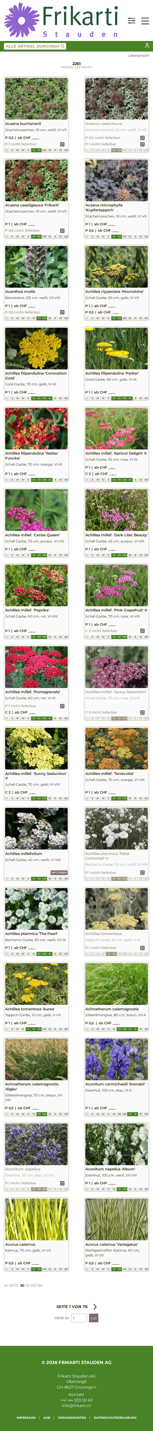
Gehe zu (62, 1318)
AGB (46, 1417)
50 (28, 1285)
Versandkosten (72, 1417)
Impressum (26, 1417)
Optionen (59, 872)
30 (22, 1285)
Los (94, 1318)
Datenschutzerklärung (115, 1417)
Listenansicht (138, 55)
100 (33, 1285)
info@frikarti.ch (76, 1405)
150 (40, 1285)
